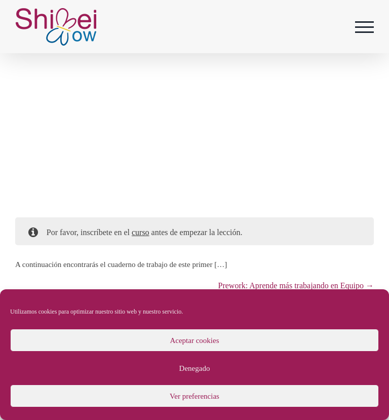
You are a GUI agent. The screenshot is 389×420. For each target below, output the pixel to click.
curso (140, 232)
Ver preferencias (194, 396)
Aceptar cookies (194, 340)
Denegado (194, 368)
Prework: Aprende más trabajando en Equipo (296, 285)
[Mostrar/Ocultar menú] (364, 27)
